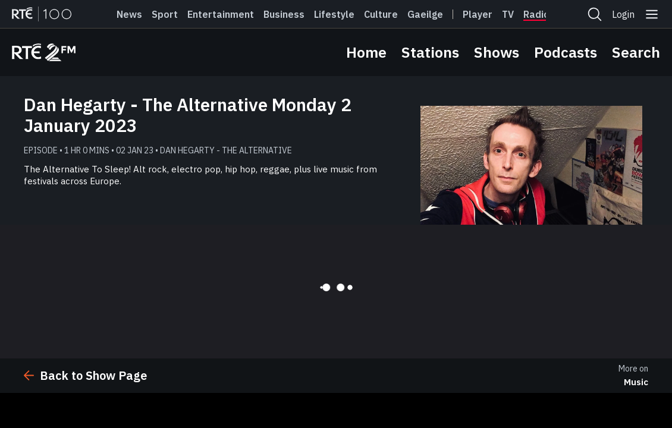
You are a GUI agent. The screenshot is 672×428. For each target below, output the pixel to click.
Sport (165, 14)
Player (477, 14)
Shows (496, 52)
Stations (430, 52)
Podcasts (565, 52)
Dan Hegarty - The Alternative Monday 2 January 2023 (187, 115)
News (129, 14)
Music (636, 382)
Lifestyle (334, 14)
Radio (536, 14)
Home (366, 52)
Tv (508, 14)
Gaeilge (425, 14)
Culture (381, 14)
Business (283, 14)
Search (636, 52)
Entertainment (220, 14)
